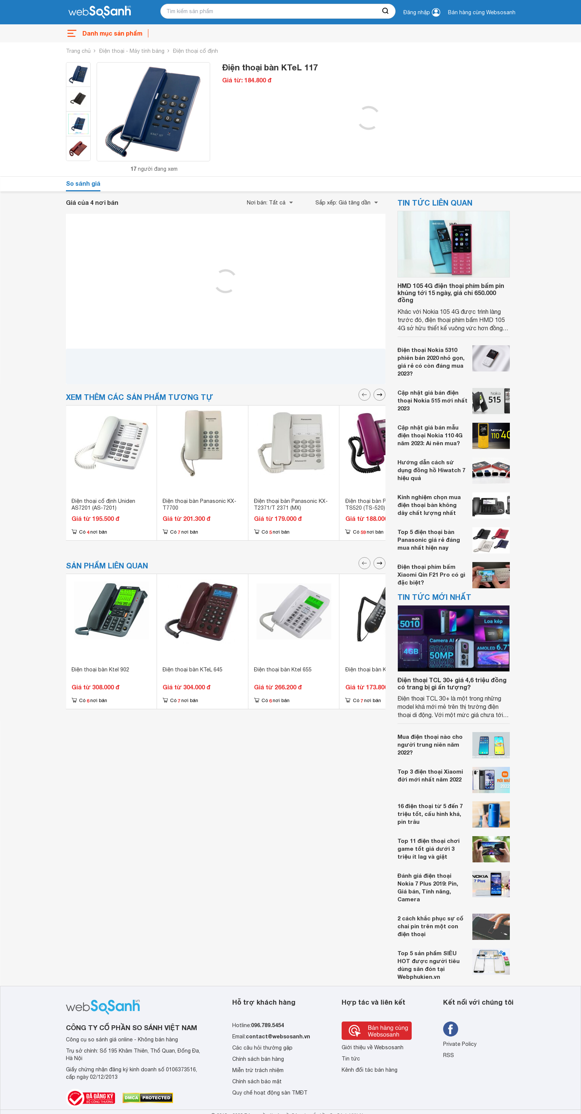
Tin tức (351, 1059)
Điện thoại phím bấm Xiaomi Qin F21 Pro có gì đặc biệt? (431, 574)
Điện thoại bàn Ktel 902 (100, 670)
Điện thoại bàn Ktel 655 (283, 670)
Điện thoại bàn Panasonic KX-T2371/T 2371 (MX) (291, 504)
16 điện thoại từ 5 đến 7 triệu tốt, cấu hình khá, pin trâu (430, 813)
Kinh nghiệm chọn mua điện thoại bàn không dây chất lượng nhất (429, 505)
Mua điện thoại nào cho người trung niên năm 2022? (430, 744)
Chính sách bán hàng (258, 1059)
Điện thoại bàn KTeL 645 (193, 670)
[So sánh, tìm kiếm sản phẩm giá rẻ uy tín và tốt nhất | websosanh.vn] (99, 12)
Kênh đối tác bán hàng (369, 1070)
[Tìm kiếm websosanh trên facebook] (450, 1029)
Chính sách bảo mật (257, 1081)
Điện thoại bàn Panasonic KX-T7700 (199, 504)
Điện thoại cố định (195, 51)
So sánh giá (83, 183)
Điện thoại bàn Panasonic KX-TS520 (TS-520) (382, 504)
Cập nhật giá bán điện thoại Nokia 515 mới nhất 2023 (432, 400)
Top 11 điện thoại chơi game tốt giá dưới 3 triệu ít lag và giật (428, 848)
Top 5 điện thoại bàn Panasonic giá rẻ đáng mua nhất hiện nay (428, 539)
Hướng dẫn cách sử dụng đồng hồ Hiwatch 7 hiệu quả (431, 470)
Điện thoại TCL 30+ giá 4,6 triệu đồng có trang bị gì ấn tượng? (451, 683)
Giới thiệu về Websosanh (372, 1047)
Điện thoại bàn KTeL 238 (375, 670)
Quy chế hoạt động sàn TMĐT (270, 1093)
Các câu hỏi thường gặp (262, 1048)
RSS (448, 1055)
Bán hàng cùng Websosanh (481, 12)
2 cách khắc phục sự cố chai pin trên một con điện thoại (430, 926)
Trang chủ (78, 51)
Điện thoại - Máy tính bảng (131, 51)
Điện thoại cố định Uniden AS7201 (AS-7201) (103, 504)
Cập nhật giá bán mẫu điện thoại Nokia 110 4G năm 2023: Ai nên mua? (430, 435)
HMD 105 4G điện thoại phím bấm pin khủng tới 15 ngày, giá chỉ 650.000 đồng (450, 292)
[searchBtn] (385, 11)
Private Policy (459, 1044)
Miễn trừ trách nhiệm (258, 1070)
